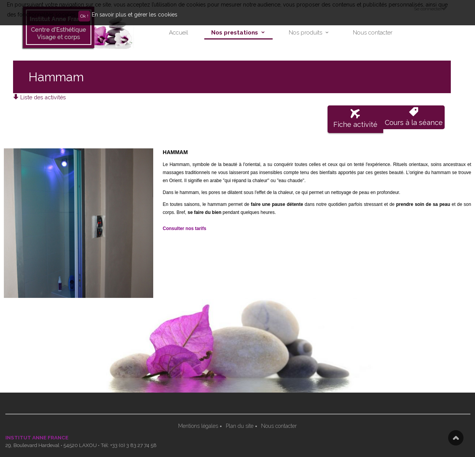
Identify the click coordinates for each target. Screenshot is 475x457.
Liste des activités (39, 97)
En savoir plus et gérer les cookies (134, 15)
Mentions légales (198, 426)
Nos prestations (234, 32)
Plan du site (239, 426)
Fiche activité (355, 118)
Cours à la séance (414, 117)
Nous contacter (372, 32)
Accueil (178, 32)
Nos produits (305, 32)
